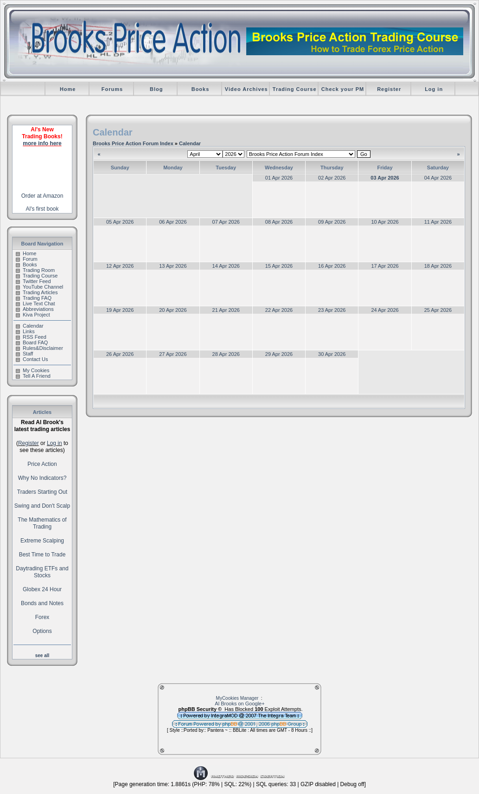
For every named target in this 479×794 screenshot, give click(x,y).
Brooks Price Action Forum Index (133, 143)
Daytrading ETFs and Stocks (42, 572)
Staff (24, 353)
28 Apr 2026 (226, 354)
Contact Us (32, 359)
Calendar (30, 326)
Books (201, 89)
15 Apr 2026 (279, 266)
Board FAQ (32, 342)
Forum (27, 259)
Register (389, 89)
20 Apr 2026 (172, 310)
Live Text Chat (35, 303)
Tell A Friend (33, 376)
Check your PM (342, 89)
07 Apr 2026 (226, 222)
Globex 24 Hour (42, 589)
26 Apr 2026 (120, 354)
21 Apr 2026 (226, 310)
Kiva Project (33, 314)
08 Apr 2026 (279, 222)
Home (68, 89)
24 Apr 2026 (384, 310)
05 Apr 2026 (120, 222)
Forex (42, 617)
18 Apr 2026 (438, 266)
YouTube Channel (39, 287)
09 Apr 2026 (331, 222)
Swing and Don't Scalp (42, 506)
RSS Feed (31, 337)
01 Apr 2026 (279, 178)
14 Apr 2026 (226, 266)
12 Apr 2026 (120, 266)
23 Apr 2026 (331, 310)
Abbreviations (35, 309)
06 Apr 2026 (172, 222)
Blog (156, 89)
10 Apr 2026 (384, 222)
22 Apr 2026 (279, 310)
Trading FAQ (33, 298)
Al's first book (42, 209)
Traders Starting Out (42, 492)
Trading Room (35, 270)
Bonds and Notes (42, 603)
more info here (42, 143)
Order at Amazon (42, 196)
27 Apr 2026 (172, 354)
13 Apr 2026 (172, 266)
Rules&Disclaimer (39, 348)
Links (25, 331)
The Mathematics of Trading (42, 523)
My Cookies (32, 370)
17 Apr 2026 (384, 266)
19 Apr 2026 (120, 310)
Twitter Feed (33, 281)
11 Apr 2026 (438, 222)
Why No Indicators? (42, 478)
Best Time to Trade (42, 554)
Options (41, 631)
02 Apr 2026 (331, 178)
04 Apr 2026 (438, 178)
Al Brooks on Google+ (239, 703)
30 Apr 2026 (331, 354)
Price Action (42, 464)
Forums (112, 89)
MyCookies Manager (237, 698)
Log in (434, 89)
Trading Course (295, 89)
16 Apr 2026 (331, 266)
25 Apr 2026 (438, 310)
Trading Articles (36, 292)
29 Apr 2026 (279, 354)
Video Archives (246, 89)
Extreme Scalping (42, 540)
